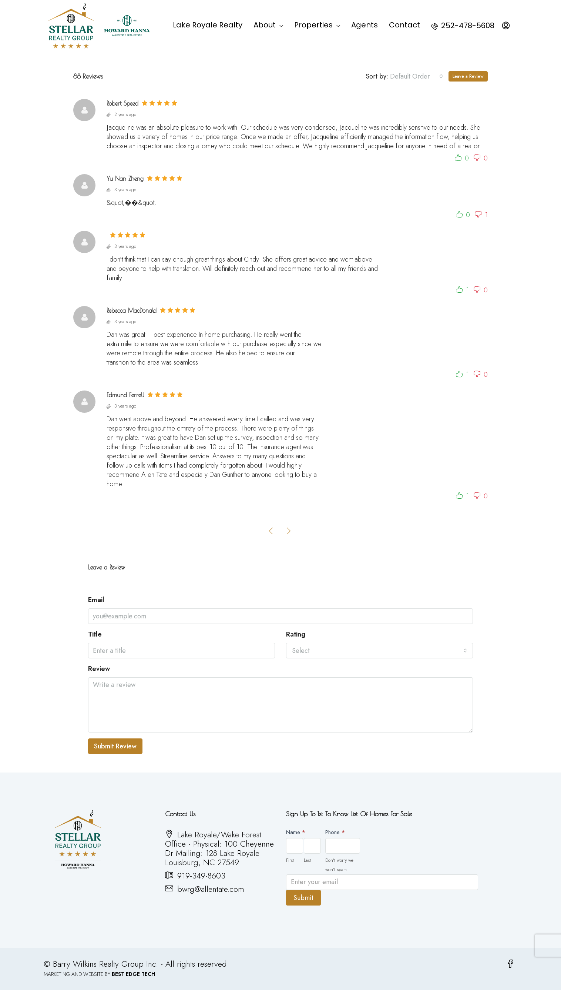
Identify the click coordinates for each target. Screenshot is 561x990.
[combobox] (416, 76)
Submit (303, 898)
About (264, 25)
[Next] (289, 530)
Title (95, 634)
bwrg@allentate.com (210, 889)
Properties (313, 25)
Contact (404, 25)
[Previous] (271, 530)
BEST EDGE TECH (133, 974)
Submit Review (115, 746)
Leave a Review (468, 76)
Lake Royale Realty (207, 25)
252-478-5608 (462, 25)
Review (99, 669)
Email (96, 600)
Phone (335, 832)
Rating (295, 634)
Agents (364, 25)
